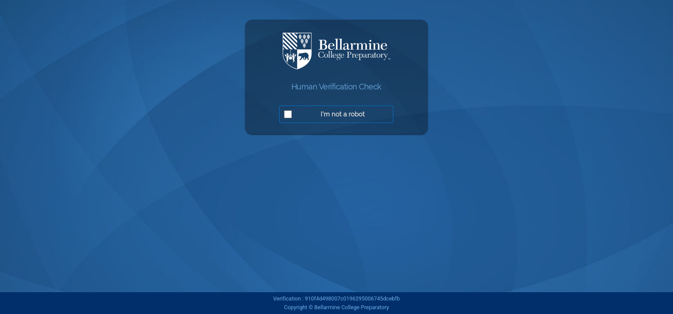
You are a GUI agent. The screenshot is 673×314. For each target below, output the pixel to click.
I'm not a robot (343, 114)
